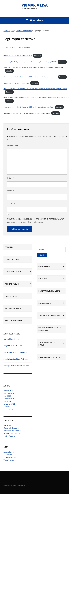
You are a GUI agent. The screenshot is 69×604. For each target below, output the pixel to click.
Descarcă (37, 55)
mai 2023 (7, 396)
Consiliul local (12, 259)
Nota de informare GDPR (16, 321)
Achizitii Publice (12, 284)
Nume (10, 178)
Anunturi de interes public (47, 343)
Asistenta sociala (13, 308)
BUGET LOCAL (43, 279)
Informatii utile (45, 303)
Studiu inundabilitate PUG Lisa (16, 359)
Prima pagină (9, 31)
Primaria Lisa (35, 5)
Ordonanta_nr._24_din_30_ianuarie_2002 (18, 55)
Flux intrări (8, 454)
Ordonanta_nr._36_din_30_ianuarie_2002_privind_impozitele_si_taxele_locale (30, 77)
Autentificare (9, 452)
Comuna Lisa (44, 266)
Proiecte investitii (13, 272)
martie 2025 (8, 391)
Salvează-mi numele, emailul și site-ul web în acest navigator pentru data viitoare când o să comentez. (35, 220)
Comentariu (13, 145)
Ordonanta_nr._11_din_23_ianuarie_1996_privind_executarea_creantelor (29, 107)
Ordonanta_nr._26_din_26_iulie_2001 (16, 83)
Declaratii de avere (11, 428)
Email (10, 191)
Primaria (9, 247)
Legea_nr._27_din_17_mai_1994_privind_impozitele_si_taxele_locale (27, 113)
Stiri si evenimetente (24, 31)
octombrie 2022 (10, 398)
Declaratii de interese (12, 430)
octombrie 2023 (10, 393)
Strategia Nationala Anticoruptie (16, 366)
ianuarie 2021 (9, 409)
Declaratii (7, 425)
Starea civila (11, 296)
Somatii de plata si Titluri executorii (50, 329)
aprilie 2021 (8, 406)
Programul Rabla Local (13, 346)
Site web (11, 203)
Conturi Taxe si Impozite (49, 357)
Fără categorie (9, 436)
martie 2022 (8, 401)
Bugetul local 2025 (11, 339)
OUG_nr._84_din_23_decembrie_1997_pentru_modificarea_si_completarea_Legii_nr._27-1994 (35, 89)
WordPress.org (9, 460)
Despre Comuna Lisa (12, 433)
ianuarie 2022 (9, 404)
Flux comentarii (10, 457)
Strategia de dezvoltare (49, 315)
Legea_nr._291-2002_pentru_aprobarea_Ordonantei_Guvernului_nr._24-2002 (30, 62)
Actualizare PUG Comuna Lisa (15, 352)
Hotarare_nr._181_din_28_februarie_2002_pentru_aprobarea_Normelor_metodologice (33, 67)
